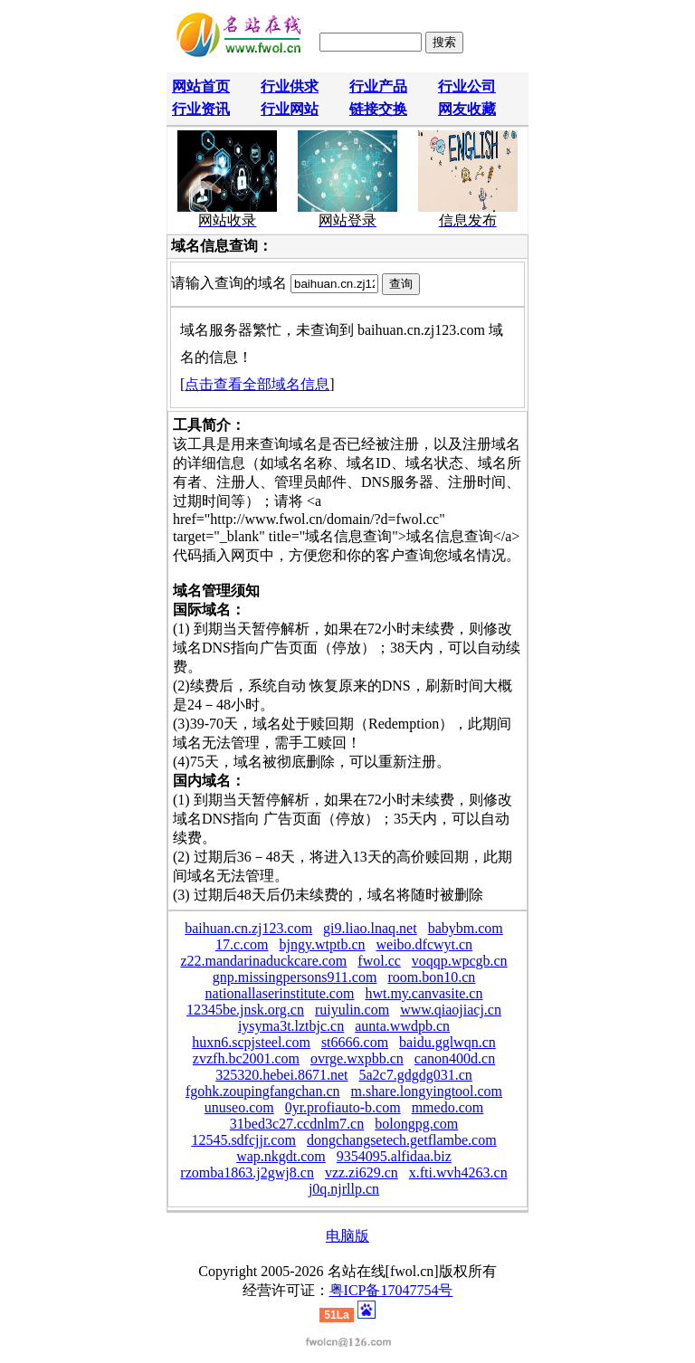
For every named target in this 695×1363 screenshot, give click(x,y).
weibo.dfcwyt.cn (424, 944)
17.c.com (242, 944)
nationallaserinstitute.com (280, 993)
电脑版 (347, 1236)
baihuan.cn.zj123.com (248, 928)
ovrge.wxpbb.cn (357, 1058)
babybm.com (465, 928)
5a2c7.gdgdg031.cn (414, 1074)
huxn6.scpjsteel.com (251, 1042)
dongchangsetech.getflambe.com (402, 1140)
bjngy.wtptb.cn (323, 944)
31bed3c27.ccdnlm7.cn (297, 1123)
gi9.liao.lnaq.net (370, 928)
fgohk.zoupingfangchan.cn (263, 1091)
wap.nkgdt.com (281, 1156)
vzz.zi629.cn (361, 1172)
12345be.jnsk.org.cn (245, 1009)
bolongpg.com (416, 1123)
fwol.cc (379, 960)
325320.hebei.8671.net (281, 1074)
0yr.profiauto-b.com (343, 1107)
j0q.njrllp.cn (344, 1188)
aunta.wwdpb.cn (402, 1026)
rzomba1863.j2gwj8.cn (247, 1172)
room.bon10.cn (431, 977)
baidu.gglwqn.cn (447, 1042)
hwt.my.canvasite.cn (423, 993)
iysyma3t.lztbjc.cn (291, 1026)
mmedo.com (448, 1107)
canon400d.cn (454, 1058)
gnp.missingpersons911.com (295, 977)
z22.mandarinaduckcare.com (263, 960)
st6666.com (354, 1042)
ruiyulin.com (352, 1009)
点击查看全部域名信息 (257, 384)
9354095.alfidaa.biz (394, 1156)
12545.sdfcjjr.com (243, 1140)
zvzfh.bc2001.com (246, 1058)
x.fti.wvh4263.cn (458, 1172)
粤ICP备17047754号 (391, 1290)
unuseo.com (239, 1107)
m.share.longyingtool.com (427, 1091)
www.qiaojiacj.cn (450, 1009)
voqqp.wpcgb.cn (460, 960)
